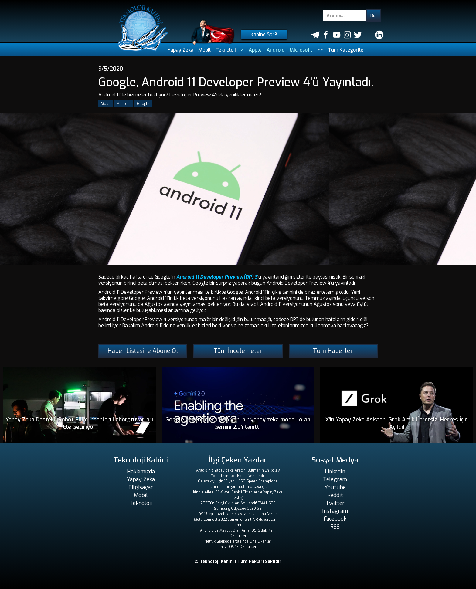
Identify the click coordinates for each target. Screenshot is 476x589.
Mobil (204, 50)
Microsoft (301, 50)
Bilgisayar (140, 487)
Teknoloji (226, 50)
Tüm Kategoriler (346, 50)
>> (320, 50)
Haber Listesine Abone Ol (142, 351)
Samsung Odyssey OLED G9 (238, 508)
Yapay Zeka (180, 50)
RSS (335, 526)
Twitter (335, 503)
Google (143, 103)
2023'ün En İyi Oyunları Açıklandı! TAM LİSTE (238, 503)
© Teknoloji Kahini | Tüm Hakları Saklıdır (238, 561)
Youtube (335, 487)
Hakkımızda (141, 471)
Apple (255, 50)
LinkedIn (335, 471)
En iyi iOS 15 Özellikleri (238, 546)
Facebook (335, 519)
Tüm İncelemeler (237, 351)
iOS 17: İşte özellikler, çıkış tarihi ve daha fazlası (238, 514)
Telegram (335, 479)
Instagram (335, 511)
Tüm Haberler (333, 351)
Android (276, 50)
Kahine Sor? (263, 34)
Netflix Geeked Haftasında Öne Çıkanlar (238, 541)
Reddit (335, 495)
